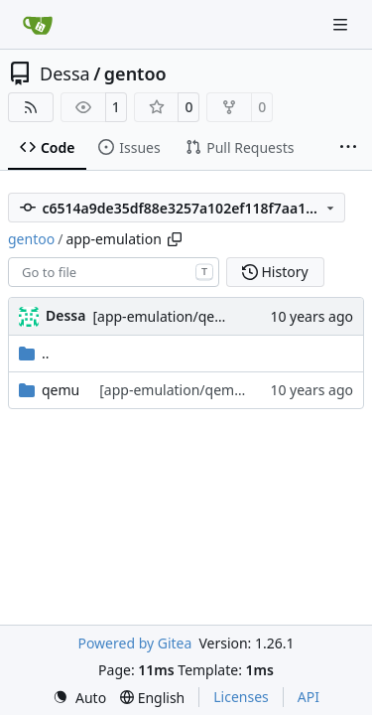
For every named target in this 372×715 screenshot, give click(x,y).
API (308, 696)
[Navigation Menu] (342, 24)
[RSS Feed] (31, 107)
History (275, 271)
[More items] (348, 148)
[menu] (79, 697)
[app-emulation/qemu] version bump (213, 316)
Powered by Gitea (134, 643)
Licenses (241, 696)
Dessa (65, 73)
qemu (60, 389)
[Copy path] (175, 239)
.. (34, 353)
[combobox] (113, 272)
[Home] (37, 25)
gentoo (135, 73)
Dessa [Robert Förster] (65, 315)
